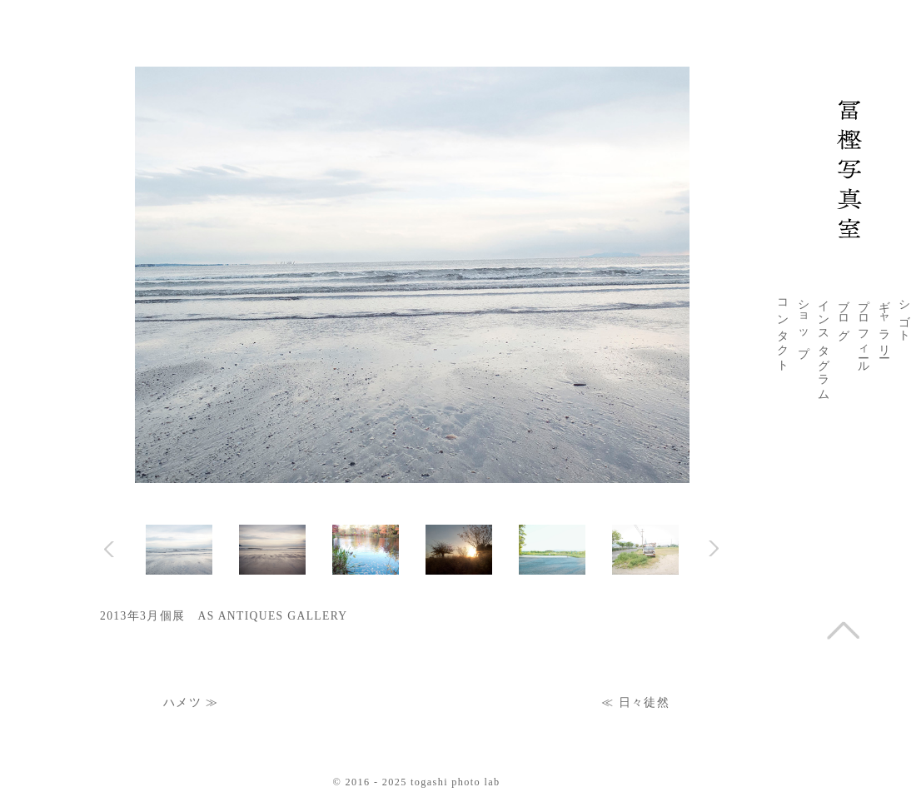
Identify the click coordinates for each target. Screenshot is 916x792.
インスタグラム (823, 343)
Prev (109, 549)
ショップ (803, 322)
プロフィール (863, 329)
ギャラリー (884, 322)
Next (713, 548)
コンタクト (782, 328)
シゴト (904, 313)
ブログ (843, 313)
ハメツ (182, 702)
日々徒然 (644, 702)
